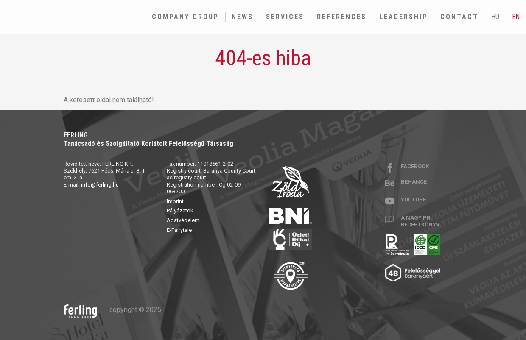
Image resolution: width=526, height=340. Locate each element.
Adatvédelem (183, 220)
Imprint (175, 201)
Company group (185, 17)
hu (495, 17)
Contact (459, 17)
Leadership (403, 17)
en (516, 17)
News (242, 17)
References (342, 17)
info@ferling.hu (100, 184)
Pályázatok (180, 210)
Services (285, 17)
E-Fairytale (179, 230)
